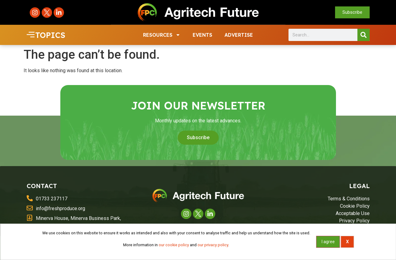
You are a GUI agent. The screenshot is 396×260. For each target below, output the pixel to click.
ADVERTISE (238, 35)
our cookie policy (174, 245)
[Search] (363, 34)
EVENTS (202, 35)
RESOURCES (161, 34)
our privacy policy (213, 245)
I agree (328, 241)
